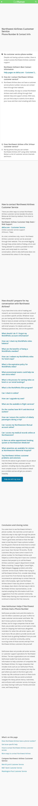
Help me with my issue (12, 479)
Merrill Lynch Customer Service (13, 764)
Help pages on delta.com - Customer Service (20, 72)
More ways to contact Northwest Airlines (16, 753)
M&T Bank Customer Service (12, 768)
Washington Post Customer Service (14, 771)
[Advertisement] (19, 122)
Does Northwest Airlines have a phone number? (19, 741)
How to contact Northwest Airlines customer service (17, 749)
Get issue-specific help (9, 744)
